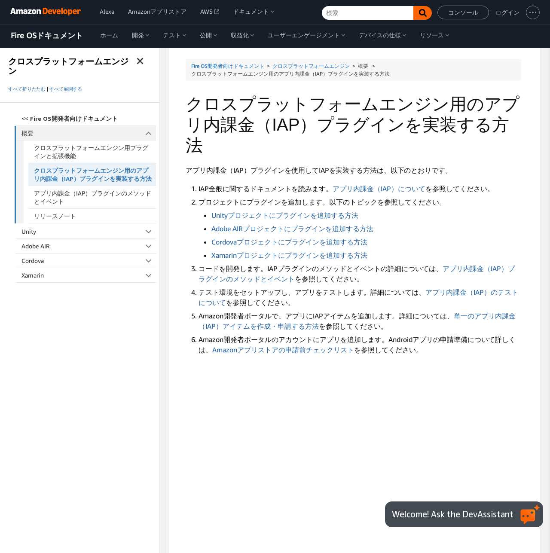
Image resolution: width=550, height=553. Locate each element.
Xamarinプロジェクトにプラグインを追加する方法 (289, 255)
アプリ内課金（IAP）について (379, 188)
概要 (88, 133)
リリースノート (55, 216)
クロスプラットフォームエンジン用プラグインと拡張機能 (91, 151)
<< (69, 118)
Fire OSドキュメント (47, 35)
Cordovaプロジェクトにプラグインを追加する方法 (289, 242)
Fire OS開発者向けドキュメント (227, 66)
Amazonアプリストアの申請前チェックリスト (283, 349)
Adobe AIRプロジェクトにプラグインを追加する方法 (292, 228)
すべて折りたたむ (27, 89)
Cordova (88, 261)
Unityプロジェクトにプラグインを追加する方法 (284, 215)
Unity (88, 231)
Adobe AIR (88, 246)
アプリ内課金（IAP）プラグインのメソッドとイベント (92, 197)
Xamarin (88, 275)
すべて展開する (65, 89)
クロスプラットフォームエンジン (311, 66)
